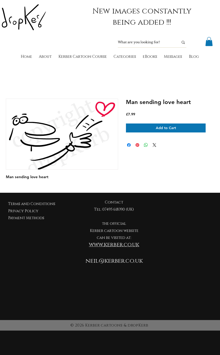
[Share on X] (154, 145)
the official (114, 223)
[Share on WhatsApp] (146, 145)
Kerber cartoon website (114, 230)
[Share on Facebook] (129, 145)
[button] (209, 41)
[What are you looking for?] (145, 42)
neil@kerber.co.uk (114, 261)
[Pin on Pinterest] (137, 145)
